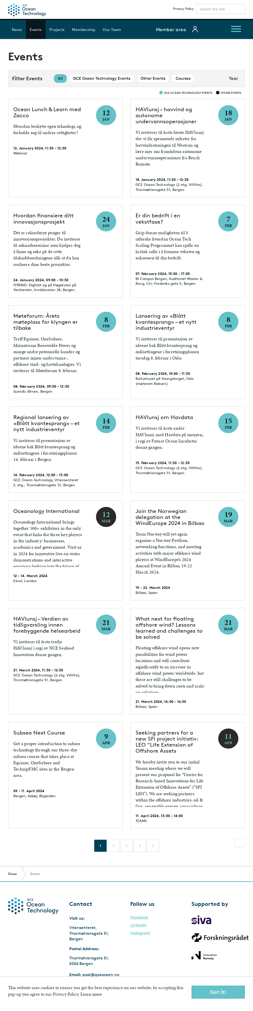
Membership (83, 29)
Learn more (91, 994)
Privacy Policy (183, 9)
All (60, 78)
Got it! (218, 992)
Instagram (140, 933)
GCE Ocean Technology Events (101, 78)
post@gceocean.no (100, 974)
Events (36, 29)
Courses (183, 78)
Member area (171, 29)
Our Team (112, 29)
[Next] (239, 843)
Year (233, 78)
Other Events (153, 78)
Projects (57, 29)
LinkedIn (138, 925)
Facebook (139, 917)
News (17, 29)
